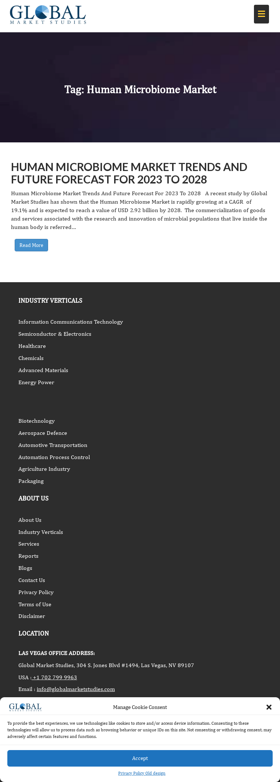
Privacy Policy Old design (142, 773)
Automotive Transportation (52, 444)
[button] (269, 707)
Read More (31, 245)
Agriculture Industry (44, 468)
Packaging (31, 480)
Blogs (25, 567)
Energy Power (36, 382)
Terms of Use (34, 604)
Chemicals (31, 357)
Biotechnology (36, 420)
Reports (28, 555)
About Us (29, 519)
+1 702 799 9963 (54, 677)
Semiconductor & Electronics (54, 333)
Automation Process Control (54, 457)
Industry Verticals (40, 531)
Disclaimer (31, 615)
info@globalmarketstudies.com (76, 688)
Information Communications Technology (70, 321)
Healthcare (32, 345)
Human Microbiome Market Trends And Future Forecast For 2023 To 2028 (129, 173)
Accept (140, 758)
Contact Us (31, 580)
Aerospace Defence (42, 432)
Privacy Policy (36, 592)
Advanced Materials (43, 370)
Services (28, 543)
